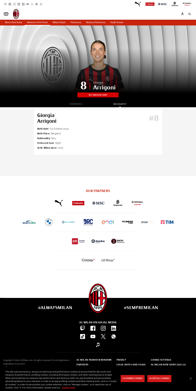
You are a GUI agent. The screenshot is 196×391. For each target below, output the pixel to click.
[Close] (190, 378)
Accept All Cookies (159, 379)
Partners (82, 365)
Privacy (121, 360)
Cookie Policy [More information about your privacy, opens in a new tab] (68, 387)
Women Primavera (95, 22)
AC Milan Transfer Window (93, 360)
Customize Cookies (133, 379)
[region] (98, 379)
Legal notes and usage (131, 365)
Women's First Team (37, 22)
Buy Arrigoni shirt (98, 95)
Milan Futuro (59, 22)
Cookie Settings (161, 360)
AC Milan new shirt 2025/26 (168, 365)
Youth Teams (116, 22)
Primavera (76, 22)
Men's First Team (13, 22)
